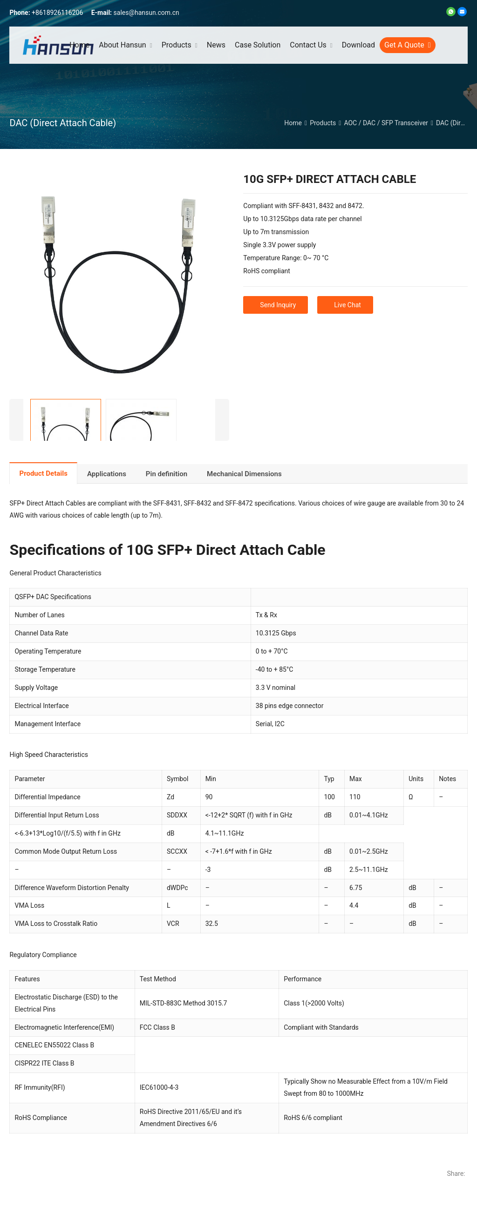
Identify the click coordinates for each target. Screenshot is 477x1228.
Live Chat (347, 305)
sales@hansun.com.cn (146, 12)
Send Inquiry (278, 305)
